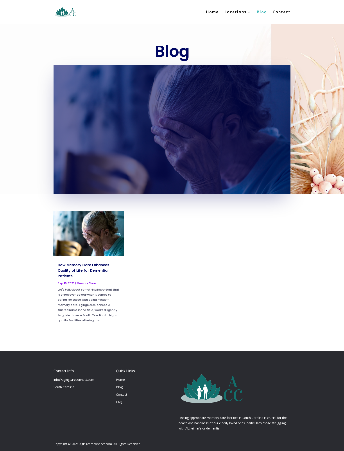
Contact (281, 13)
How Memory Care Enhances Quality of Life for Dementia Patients (83, 270)
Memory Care (86, 283)
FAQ (119, 402)
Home (212, 13)
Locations (235, 13)
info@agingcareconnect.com (74, 379)
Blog (262, 13)
